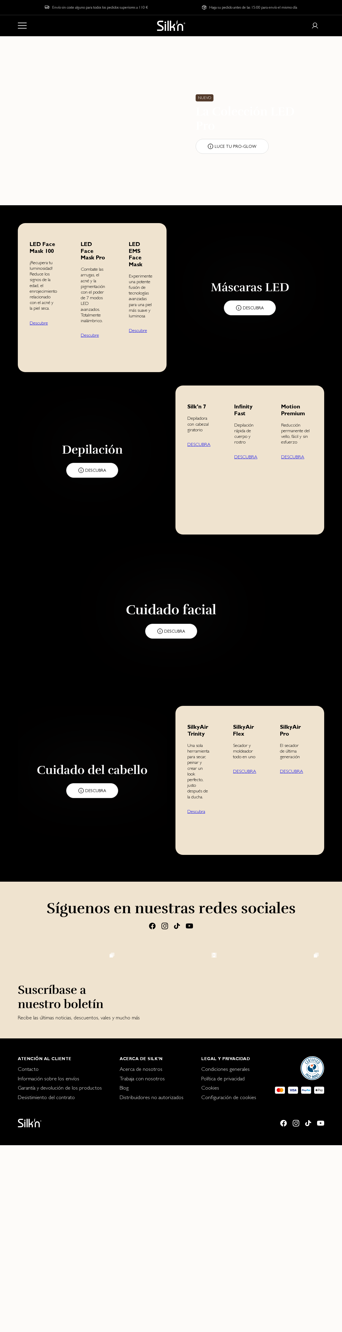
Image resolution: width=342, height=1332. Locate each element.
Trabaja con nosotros (142, 1265)
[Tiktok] (177, 925)
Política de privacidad (223, 1265)
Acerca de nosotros (141, 1256)
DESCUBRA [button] (198, 444)
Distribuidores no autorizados (151, 1284)
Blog (124, 1274)
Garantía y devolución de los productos (60, 1274)
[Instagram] (165, 925)
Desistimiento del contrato (46, 1284)
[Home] (171, 25)
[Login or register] (315, 26)
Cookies (210, 1274)
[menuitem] (60, 1256)
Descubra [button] (196, 811)
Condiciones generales (225, 1256)
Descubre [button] (39, 323)
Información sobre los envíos (48, 1265)
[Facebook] (152, 925)
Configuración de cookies (228, 1284)
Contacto (28, 1256)
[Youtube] (189, 925)
